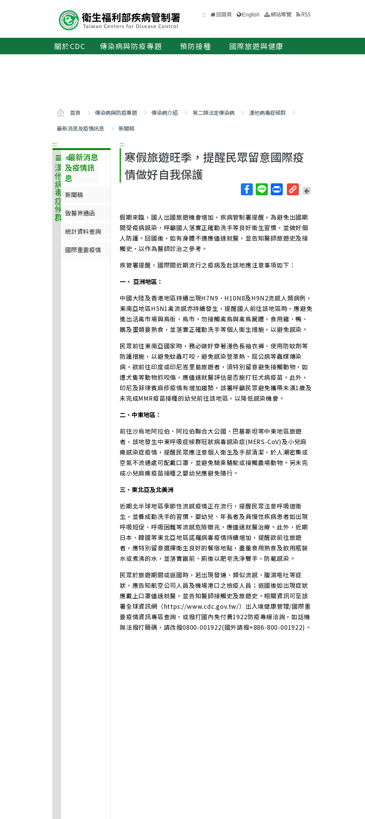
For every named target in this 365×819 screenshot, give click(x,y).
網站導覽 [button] (280, 14)
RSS (306, 14)
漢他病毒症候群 (267, 112)
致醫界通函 (80, 212)
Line (261, 189)
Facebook (246, 189)
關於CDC (70, 46)
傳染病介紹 (164, 112)
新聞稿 (126, 128)
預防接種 (195, 46)
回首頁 (224, 14)
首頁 (75, 112)
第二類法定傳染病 (213, 112)
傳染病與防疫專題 (131, 46)
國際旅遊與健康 (256, 46)
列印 (276, 189)
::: (54, 143)
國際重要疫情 (83, 249)
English (251, 15)
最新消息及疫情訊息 (80, 128)
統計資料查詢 (83, 231)
